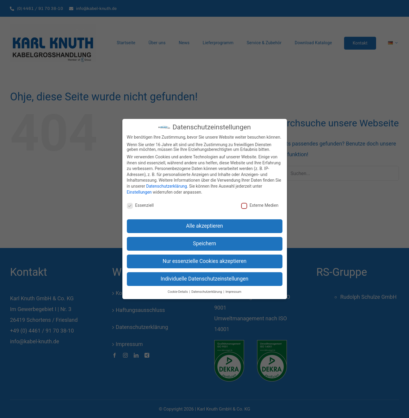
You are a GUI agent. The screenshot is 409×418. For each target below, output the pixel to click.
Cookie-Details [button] (178, 292)
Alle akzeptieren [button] (204, 226)
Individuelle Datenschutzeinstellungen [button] (204, 279)
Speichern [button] (204, 243)
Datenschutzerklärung (166, 186)
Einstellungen (139, 192)
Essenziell (140, 205)
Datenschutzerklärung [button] (207, 292)
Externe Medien (259, 205)
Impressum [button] (233, 292)
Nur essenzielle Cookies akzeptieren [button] (204, 261)
